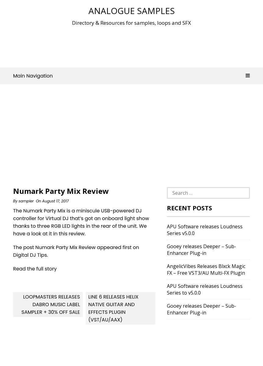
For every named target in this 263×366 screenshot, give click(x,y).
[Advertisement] (131, 45)
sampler (26, 201)
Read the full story (35, 268)
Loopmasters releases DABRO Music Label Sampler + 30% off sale (50, 304)
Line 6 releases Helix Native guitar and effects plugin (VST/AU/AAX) (113, 308)
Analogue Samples (131, 10)
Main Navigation (131, 75)
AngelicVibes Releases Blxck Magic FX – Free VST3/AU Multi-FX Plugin (206, 269)
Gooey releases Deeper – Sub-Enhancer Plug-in (201, 249)
